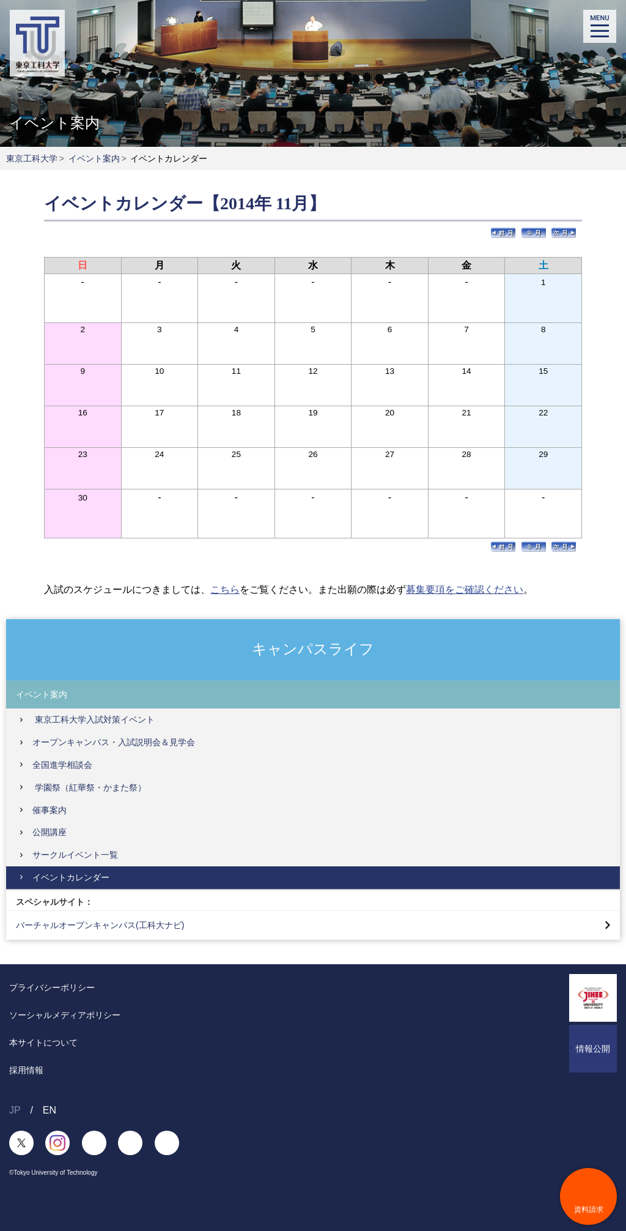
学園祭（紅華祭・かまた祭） (89, 787)
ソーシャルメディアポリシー (64, 1015)
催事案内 (49, 810)
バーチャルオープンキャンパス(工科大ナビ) (100, 925)
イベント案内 (94, 158)
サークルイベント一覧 (75, 855)
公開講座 (49, 832)
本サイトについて (43, 1042)
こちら (225, 589)
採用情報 (26, 1070)
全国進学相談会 (62, 765)
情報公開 (593, 1049)
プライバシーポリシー (52, 987)
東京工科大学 (31, 158)
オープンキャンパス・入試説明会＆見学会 (113, 742)
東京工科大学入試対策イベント (93, 719)
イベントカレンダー (70, 877)
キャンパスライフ (313, 649)
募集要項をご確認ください (464, 589)
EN (49, 1110)
